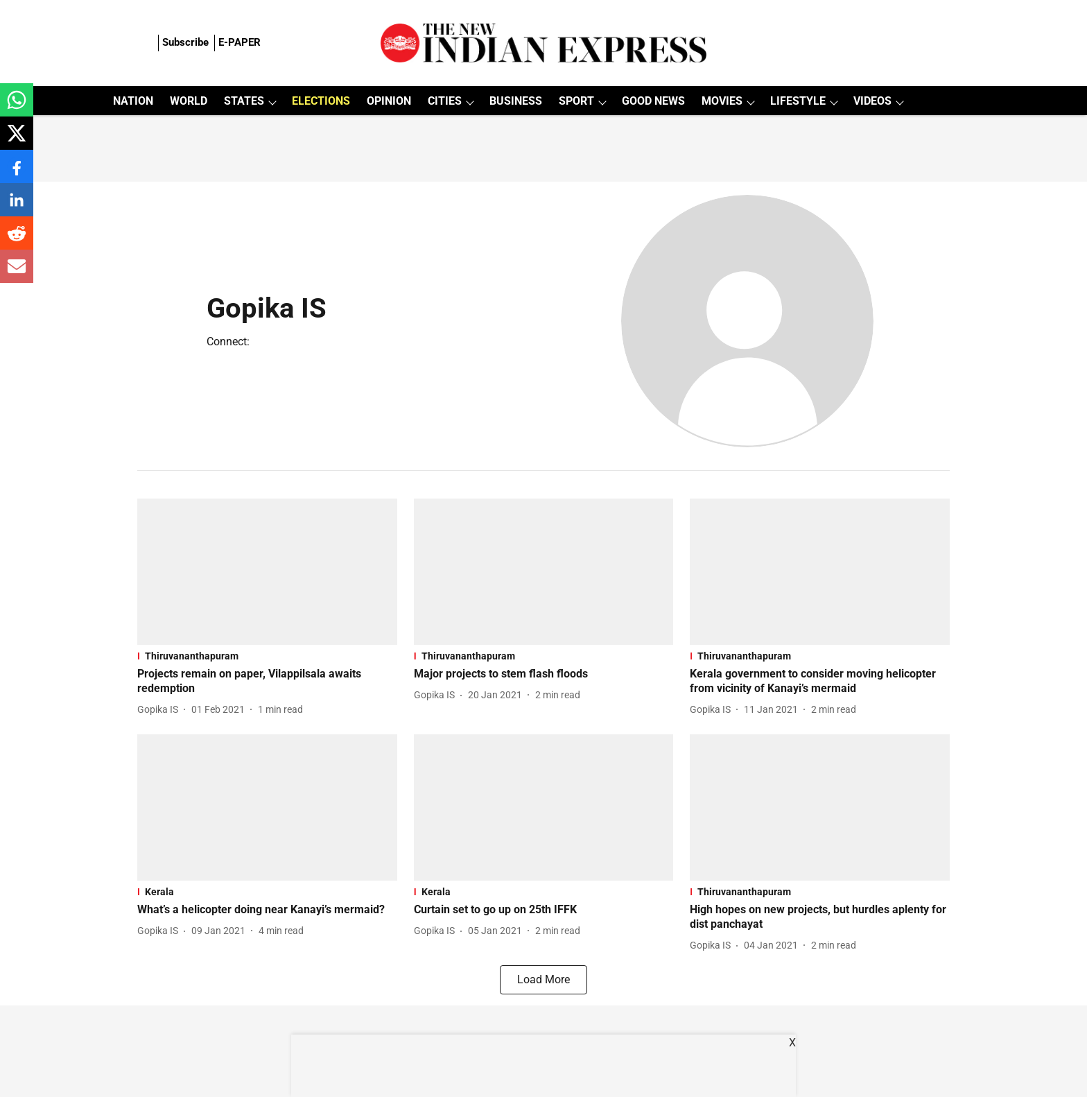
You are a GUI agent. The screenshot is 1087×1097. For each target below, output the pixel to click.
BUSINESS (515, 100)
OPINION (389, 100)
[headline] (267, 681)
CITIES (445, 100)
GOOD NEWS (653, 100)
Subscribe (185, 42)
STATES (244, 100)
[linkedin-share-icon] (17, 207)
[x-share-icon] (17, 140)
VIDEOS (872, 100)
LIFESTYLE (798, 100)
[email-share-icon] (17, 273)
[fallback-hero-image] (267, 572)
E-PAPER (239, 42)
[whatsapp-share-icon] (17, 107)
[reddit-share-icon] (17, 240)
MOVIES (722, 100)
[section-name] (267, 656)
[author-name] (160, 709)
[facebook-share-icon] (17, 173)
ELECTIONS (321, 100)
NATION (133, 100)
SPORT (576, 100)
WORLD (188, 100)
